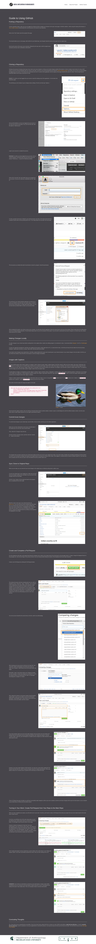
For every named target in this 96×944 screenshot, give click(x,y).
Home (66, 4)
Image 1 (57, 407)
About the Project (73, 4)
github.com (11, 504)
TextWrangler (84, 343)
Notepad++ (75, 343)
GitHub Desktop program (62, 70)
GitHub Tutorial (83, 4)
